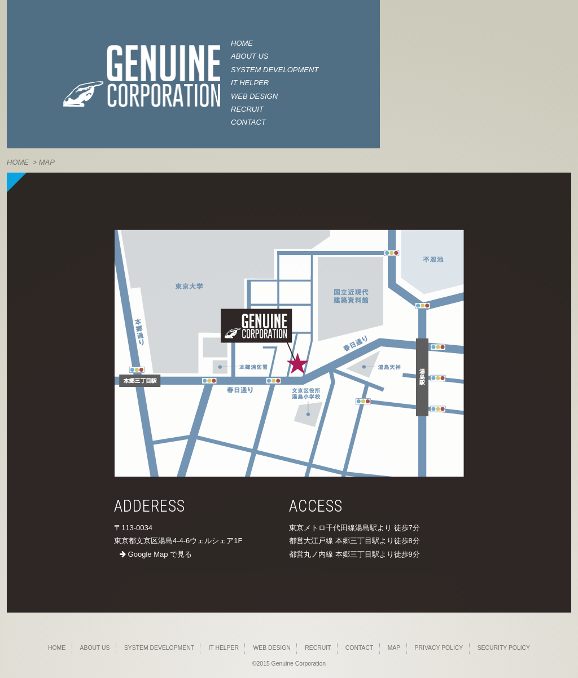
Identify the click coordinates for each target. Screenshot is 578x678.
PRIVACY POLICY (439, 648)
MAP (394, 648)
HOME (242, 43)
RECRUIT (247, 109)
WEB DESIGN (254, 96)
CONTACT (248, 122)
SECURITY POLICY (504, 648)
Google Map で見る (156, 554)
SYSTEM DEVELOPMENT (274, 69)
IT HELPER (250, 82)
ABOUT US (249, 56)
